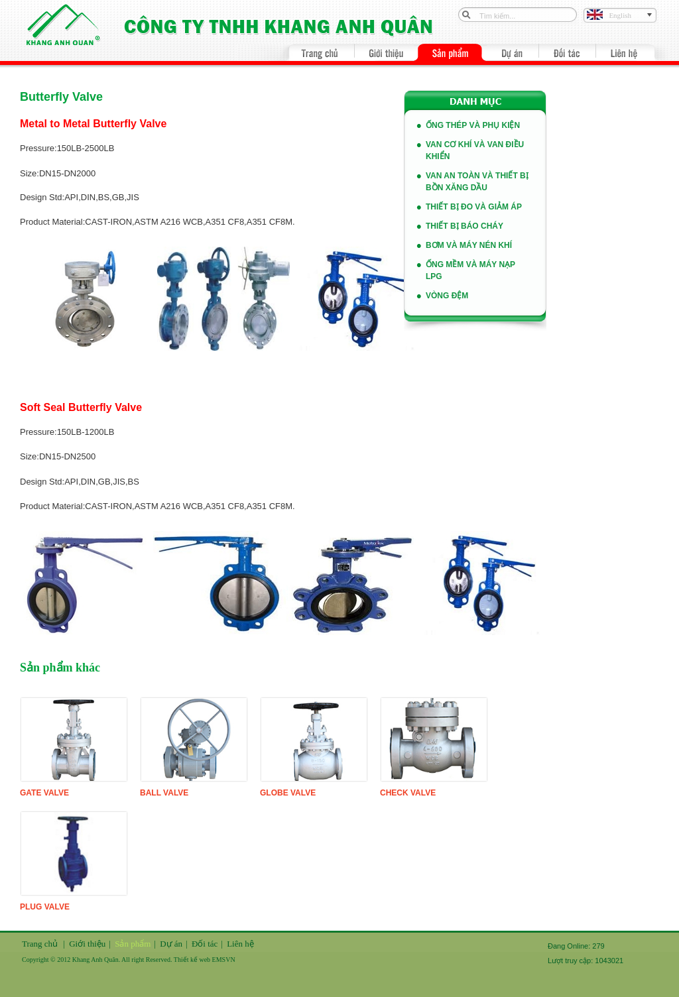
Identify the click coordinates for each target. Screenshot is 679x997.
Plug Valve (45, 906)
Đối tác (204, 944)
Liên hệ (240, 944)
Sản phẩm (133, 944)
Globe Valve (288, 792)
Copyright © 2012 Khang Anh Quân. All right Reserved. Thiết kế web (117, 959)
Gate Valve (44, 792)
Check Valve (408, 792)
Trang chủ (40, 944)
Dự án (171, 944)
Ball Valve (164, 792)
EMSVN (223, 959)
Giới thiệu (87, 944)
